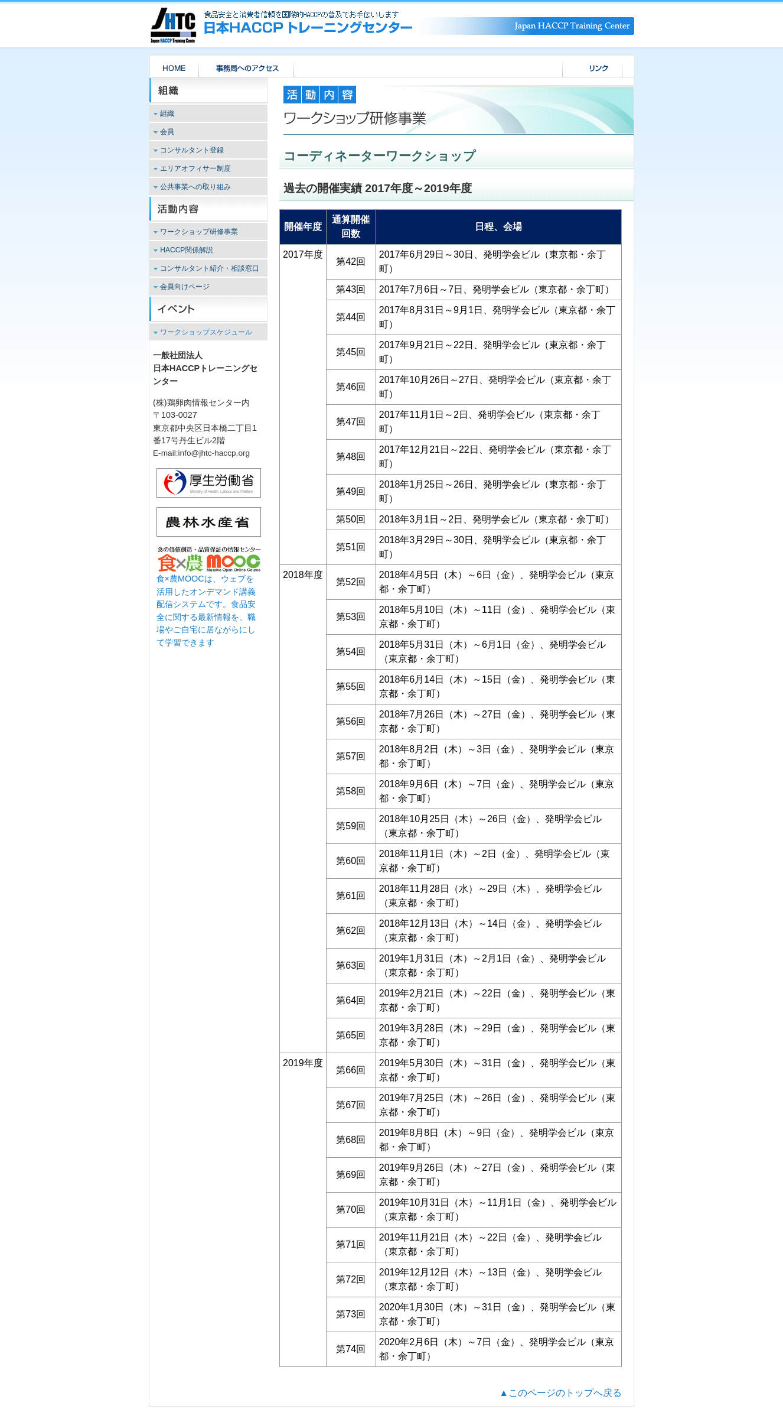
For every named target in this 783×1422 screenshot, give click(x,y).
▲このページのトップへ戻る (560, 1393)
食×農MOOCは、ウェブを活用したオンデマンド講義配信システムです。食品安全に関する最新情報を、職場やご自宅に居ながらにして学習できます (208, 604)
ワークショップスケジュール (206, 332)
